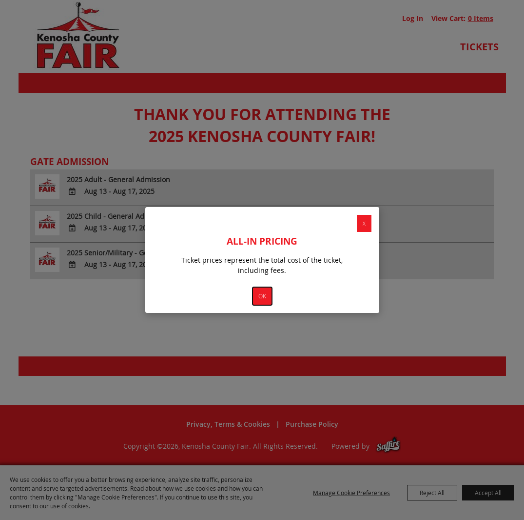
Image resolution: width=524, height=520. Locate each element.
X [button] (364, 223)
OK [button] (262, 296)
